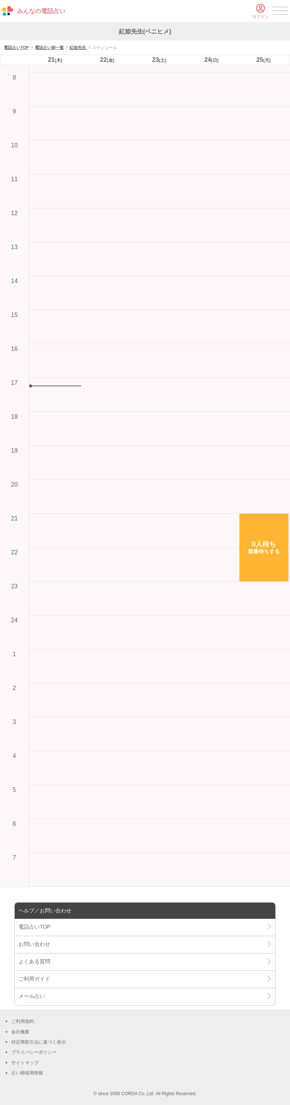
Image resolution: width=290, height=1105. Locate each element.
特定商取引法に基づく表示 (38, 1042)
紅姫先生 (77, 47)
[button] (263, 548)
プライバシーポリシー (34, 1052)
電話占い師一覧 (49, 47)
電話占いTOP (16, 47)
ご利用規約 (22, 1021)
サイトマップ (25, 1062)
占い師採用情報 (27, 1073)
